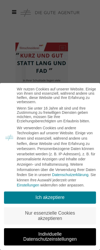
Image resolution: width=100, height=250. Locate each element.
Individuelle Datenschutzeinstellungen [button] (50, 236)
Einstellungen (28, 185)
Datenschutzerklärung (70, 175)
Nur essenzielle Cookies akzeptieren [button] (50, 215)
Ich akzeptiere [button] (50, 197)
